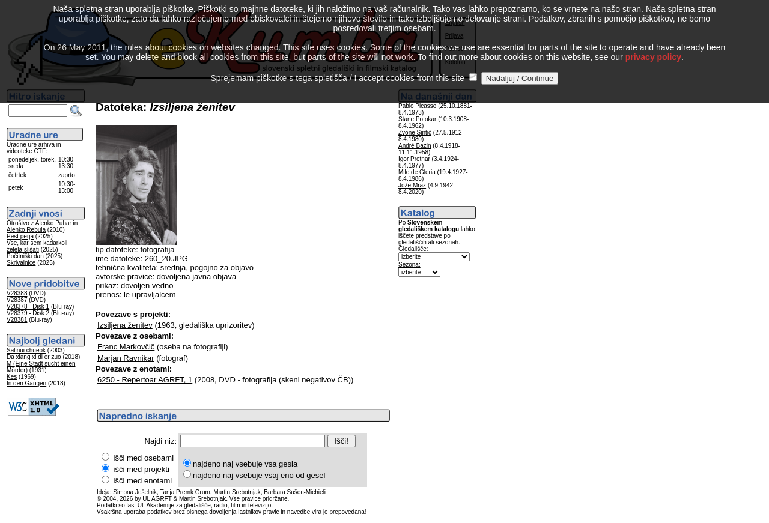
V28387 (17, 300)
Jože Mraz (412, 185)
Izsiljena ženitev (125, 325)
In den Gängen (26, 383)
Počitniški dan (25, 256)
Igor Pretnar (414, 159)
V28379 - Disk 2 (28, 313)
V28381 (17, 319)
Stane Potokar (417, 119)
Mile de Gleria (417, 172)
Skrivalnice (21, 262)
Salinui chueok (26, 350)
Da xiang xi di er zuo (34, 357)
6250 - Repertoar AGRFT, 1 (144, 379)
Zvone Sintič (414, 132)
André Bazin (414, 145)
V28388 (17, 293)
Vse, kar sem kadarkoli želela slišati (37, 246)
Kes (12, 376)
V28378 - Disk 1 (28, 306)
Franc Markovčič (125, 346)
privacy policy (653, 44)
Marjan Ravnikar (125, 358)
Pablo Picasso (417, 106)
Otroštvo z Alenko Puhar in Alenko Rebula (42, 226)
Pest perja (20, 236)
